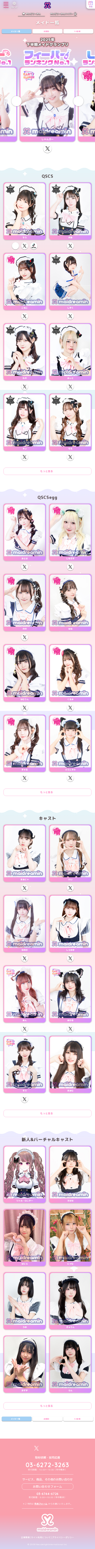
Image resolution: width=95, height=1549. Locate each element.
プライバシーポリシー (63, 1537)
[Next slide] (78, 101)
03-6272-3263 (47, 1465)
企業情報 (25, 1537)
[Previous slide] (17, 101)
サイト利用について (41, 1537)
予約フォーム (41, 1503)
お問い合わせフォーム (47, 1486)
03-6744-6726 (47, 1494)
